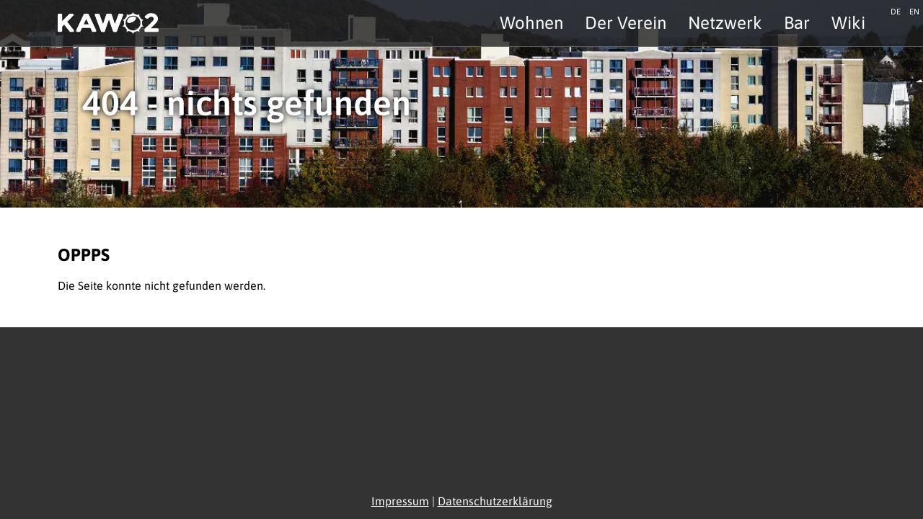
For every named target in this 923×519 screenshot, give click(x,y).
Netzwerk (725, 22)
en (914, 10)
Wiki (848, 22)
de (896, 10)
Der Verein (625, 22)
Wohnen (531, 22)
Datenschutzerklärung (495, 500)
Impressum (400, 500)
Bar (797, 22)
